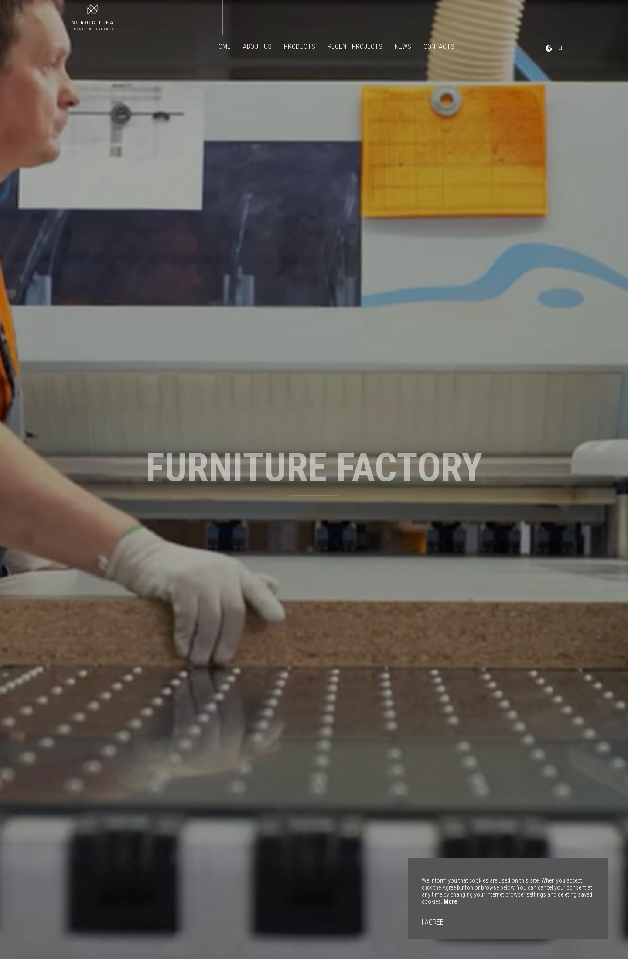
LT (561, 48)
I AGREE (433, 922)
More (450, 901)
